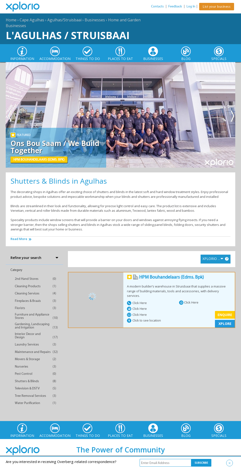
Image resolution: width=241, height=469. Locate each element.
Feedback (175, 6)
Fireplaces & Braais (28, 301)
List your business (216, 7)
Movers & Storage (27, 359)
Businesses (95, 20)
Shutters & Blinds (27, 381)
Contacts (157, 6)
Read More (19, 239)
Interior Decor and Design (28, 335)
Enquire (225, 314)
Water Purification (27, 403)
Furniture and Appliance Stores (32, 316)
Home (11, 20)
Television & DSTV (27, 388)
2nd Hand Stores (26, 279)
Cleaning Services (27, 293)
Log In (190, 6)
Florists (20, 308)
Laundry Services (27, 344)
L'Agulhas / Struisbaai (68, 35)
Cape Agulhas (32, 20)
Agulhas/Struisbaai (64, 20)
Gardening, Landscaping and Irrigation (32, 325)
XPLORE (225, 323)
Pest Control (23, 374)
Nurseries (21, 366)
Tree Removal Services (30, 396)
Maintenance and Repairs (33, 352)
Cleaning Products (28, 286)
